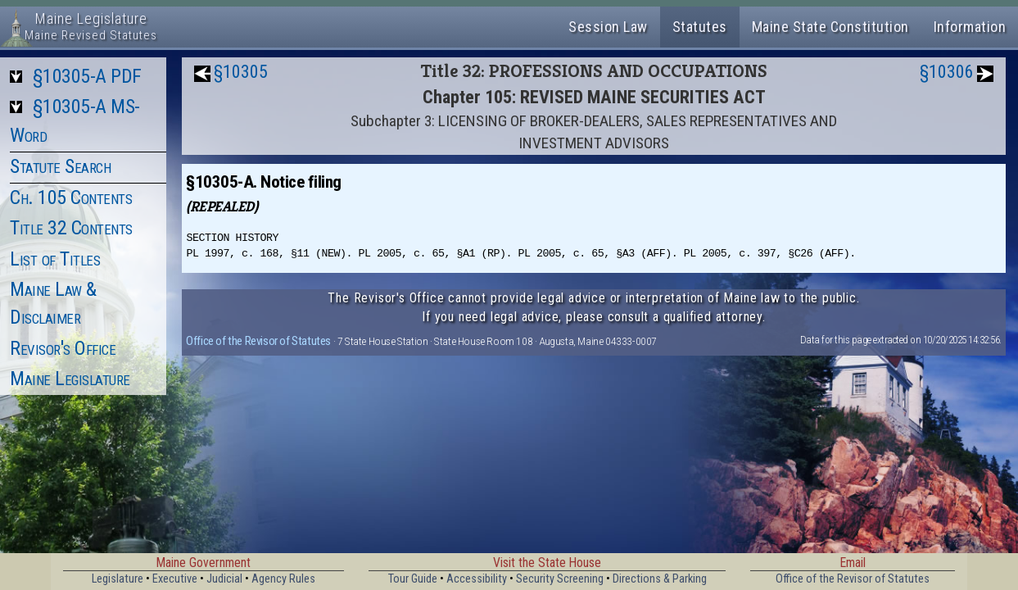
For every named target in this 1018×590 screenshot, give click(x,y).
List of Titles (55, 258)
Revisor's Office (62, 348)
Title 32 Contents (71, 227)
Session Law (608, 26)
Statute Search (60, 166)
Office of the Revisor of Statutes (258, 341)
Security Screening (560, 579)
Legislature (117, 579)
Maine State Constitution (830, 26)
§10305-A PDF (87, 76)
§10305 (241, 71)
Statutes (699, 26)
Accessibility (476, 579)
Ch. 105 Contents (71, 197)
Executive (174, 579)
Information (970, 26)
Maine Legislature (70, 378)
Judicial (224, 579)
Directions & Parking (660, 579)
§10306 (947, 71)
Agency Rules (283, 579)
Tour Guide (412, 579)
